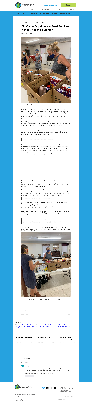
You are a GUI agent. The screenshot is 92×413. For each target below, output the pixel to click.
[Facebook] (51, 388)
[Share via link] (25, 310)
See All (75, 322)
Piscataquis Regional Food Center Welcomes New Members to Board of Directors (24, 338)
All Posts (17, 13)
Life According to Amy (65, 13)
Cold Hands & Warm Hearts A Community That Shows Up (67, 338)
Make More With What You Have (29, 13)
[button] (33, 9)
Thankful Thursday (45, 13)
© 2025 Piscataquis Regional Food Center (66, 396)
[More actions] (70, 22)
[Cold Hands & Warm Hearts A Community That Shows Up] (67, 329)
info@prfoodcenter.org (65, 391)
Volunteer (54, 13)
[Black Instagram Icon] (47, 388)
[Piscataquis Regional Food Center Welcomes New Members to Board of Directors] (24, 329)
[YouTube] (55, 388)
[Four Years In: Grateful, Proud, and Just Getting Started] (46, 329)
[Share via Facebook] (22, 310)
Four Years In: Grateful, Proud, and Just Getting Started (45, 338)
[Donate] (68, 5)
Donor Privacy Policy (61, 399)
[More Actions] (70, 366)
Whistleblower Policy (61, 401)
